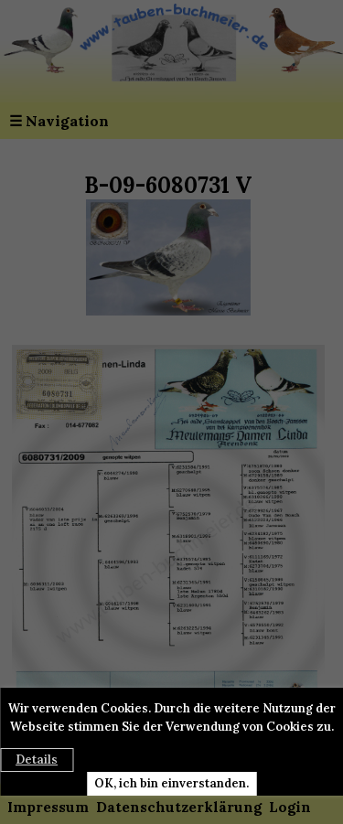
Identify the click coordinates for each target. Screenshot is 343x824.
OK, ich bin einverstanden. (171, 783)
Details (37, 759)
